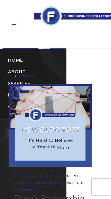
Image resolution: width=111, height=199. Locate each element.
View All (27, 75)
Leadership (48, 183)
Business (23, 176)
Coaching (44, 176)
